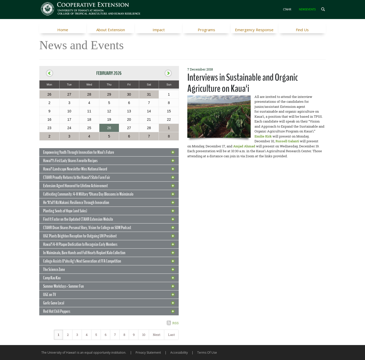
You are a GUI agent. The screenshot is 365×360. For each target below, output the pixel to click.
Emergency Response (254, 29)
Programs (206, 29)
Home (62, 29)
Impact (159, 29)
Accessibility (179, 352)
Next (156, 334)
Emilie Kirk (263, 136)
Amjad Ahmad (244, 146)
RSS (175, 323)
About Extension (110, 29)
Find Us (302, 29)
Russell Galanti (287, 141)
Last (171, 334)
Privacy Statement (148, 352)
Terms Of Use (207, 352)
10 (143, 334)
